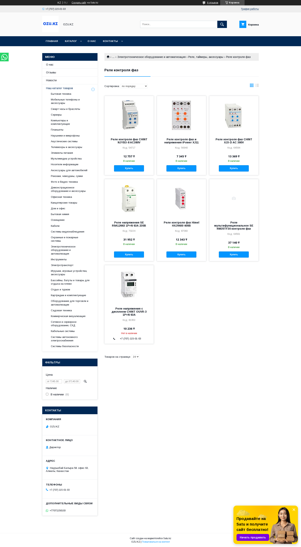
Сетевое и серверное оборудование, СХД (63, 323)
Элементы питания (62, 152)
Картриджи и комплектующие (68, 295)
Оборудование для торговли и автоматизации (69, 303)
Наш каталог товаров (59, 88)
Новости (51, 80)
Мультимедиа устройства (66, 158)
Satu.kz (167, 538)
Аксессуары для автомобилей (69, 170)
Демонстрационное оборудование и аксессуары (68, 189)
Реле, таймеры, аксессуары (205, 56)
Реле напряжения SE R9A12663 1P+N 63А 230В (129, 224)
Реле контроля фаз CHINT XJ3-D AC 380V (234, 141)
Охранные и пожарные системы (64, 239)
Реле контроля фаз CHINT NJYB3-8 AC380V (129, 141)
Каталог (71, 41)
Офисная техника (61, 196)
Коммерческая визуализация (68, 316)
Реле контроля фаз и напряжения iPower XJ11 (181, 141)
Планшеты (57, 129)
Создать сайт (79, 2)
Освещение (57, 219)
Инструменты (59, 259)
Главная (52, 41)
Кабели (55, 225)
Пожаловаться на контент (156, 541)
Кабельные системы (63, 331)
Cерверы (56, 114)
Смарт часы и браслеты (65, 109)
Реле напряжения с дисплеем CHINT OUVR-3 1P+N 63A (129, 311)
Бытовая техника (61, 93)
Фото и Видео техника (64, 181)
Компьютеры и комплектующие (60, 122)
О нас (92, 41)
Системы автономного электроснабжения (64, 339)
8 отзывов (212, 2)
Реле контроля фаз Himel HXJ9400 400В (181, 224)
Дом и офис (58, 208)
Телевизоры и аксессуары (66, 147)
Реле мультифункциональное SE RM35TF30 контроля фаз (233, 225)
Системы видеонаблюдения (67, 231)
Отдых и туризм (60, 289)
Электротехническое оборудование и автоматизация (151, 56)
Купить (129, 168)
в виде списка (257, 86)
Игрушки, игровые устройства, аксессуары (69, 272)
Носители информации (64, 164)
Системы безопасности (65, 346)
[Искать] (222, 24)
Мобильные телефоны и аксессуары (65, 101)
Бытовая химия (60, 214)
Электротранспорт (62, 265)
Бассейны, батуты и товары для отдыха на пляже (70, 282)
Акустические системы (64, 141)
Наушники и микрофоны (65, 135)
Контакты (110, 41)
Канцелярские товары (64, 202)
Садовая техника (61, 310)
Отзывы (51, 72)
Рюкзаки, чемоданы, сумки (67, 176)
